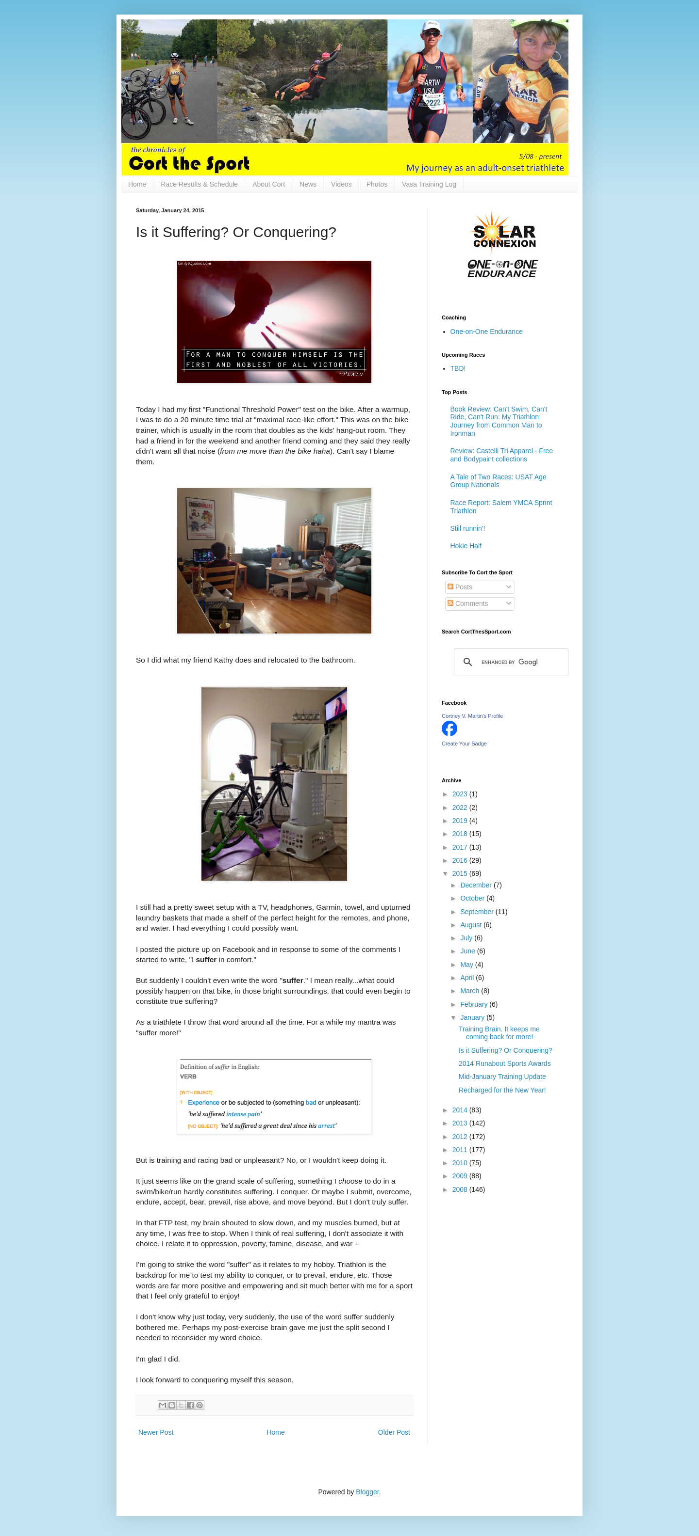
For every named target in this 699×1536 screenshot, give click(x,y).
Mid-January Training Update (502, 1076)
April (468, 978)
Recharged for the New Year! (502, 1090)
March (470, 991)
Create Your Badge (464, 743)
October (473, 898)
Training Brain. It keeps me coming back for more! (499, 1033)
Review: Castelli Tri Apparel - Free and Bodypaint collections (501, 455)
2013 (460, 1123)
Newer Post (155, 1432)
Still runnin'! (467, 528)
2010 (460, 1163)
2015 (460, 873)
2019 (460, 820)
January (473, 1017)
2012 (460, 1136)
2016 (460, 860)
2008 (460, 1189)
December (476, 885)
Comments (468, 603)
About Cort (268, 184)
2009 (460, 1176)
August (471, 925)
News (308, 184)
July (467, 938)
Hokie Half (466, 546)
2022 (460, 807)
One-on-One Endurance (486, 331)
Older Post (394, 1432)
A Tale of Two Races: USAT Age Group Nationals (498, 481)
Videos (341, 184)
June (468, 951)
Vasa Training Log (429, 184)
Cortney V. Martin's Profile (472, 716)
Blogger (367, 1492)
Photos (377, 184)
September (477, 912)
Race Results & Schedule (199, 184)
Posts (460, 587)
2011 (460, 1150)
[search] (510, 662)
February (474, 1004)
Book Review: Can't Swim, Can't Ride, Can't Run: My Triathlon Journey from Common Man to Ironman (499, 421)
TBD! (458, 368)
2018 (460, 834)
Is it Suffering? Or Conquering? (505, 1050)
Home (137, 184)
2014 (460, 1110)
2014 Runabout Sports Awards (505, 1063)
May (467, 964)
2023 (460, 794)
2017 (460, 847)
